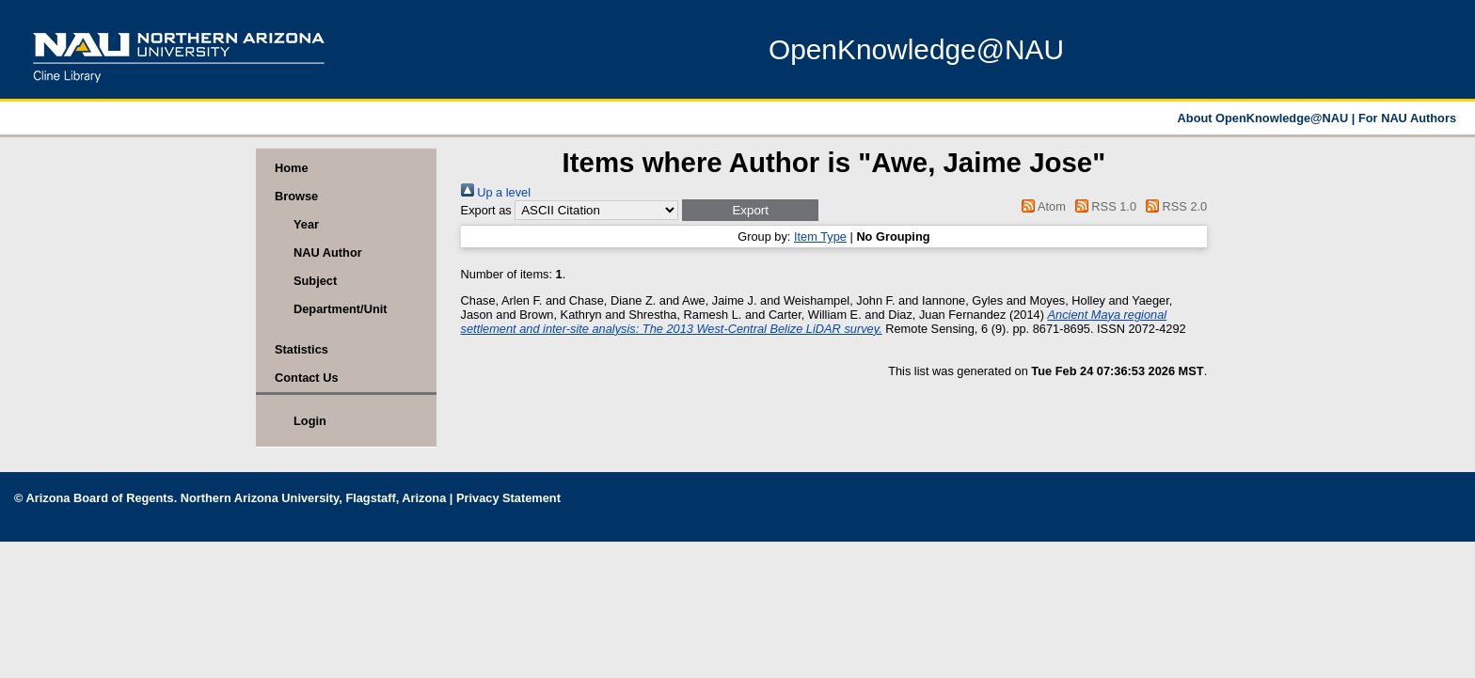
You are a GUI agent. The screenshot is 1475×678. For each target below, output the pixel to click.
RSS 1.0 (1102, 206)
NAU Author (327, 252)
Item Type (820, 236)
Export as (486, 210)
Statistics (301, 349)
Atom (1041, 206)
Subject (315, 281)
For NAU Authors (1407, 118)
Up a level (496, 192)
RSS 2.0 (1174, 206)
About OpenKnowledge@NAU (1265, 118)
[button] (750, 210)
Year (306, 224)
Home (292, 168)
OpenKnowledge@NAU (916, 49)
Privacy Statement (508, 498)
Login (309, 421)
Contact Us (307, 378)
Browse (296, 196)
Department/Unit (340, 309)
